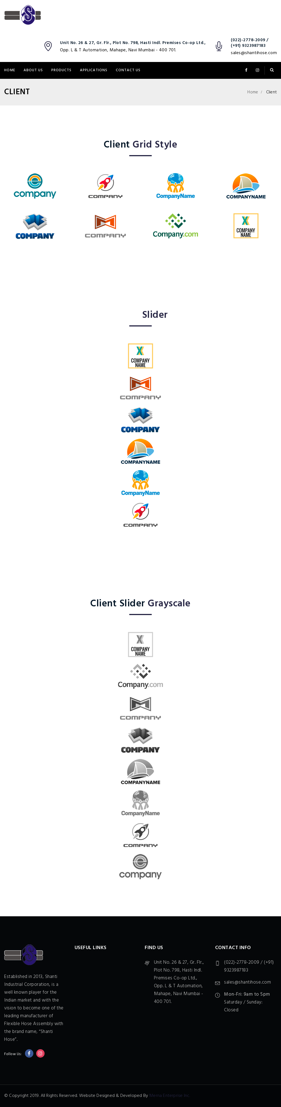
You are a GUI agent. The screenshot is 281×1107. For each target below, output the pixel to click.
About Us (33, 70)
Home (9, 70)
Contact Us (128, 70)
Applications (93, 70)
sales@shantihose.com (254, 53)
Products (61, 70)
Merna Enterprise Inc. (169, 1095)
